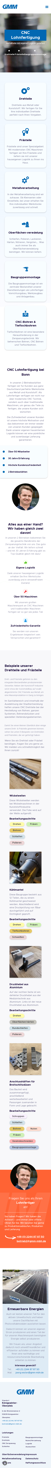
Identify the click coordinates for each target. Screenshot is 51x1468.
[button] (5, 1463)
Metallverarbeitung (11, 1459)
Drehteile (6, 1440)
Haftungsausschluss (36, 1463)
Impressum (31, 1454)
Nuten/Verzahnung (33, 1440)
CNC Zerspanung (9, 1443)
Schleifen (6, 1446)
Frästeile (5, 1437)
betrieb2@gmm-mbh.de (31, 1241)
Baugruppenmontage (34, 1437)
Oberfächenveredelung (13, 1454)
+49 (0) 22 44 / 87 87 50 (12, 1420)
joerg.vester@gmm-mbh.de (30, 1373)
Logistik (29, 1443)
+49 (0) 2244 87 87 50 (30, 1237)
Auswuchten (30, 1447)
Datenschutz (32, 1459)
